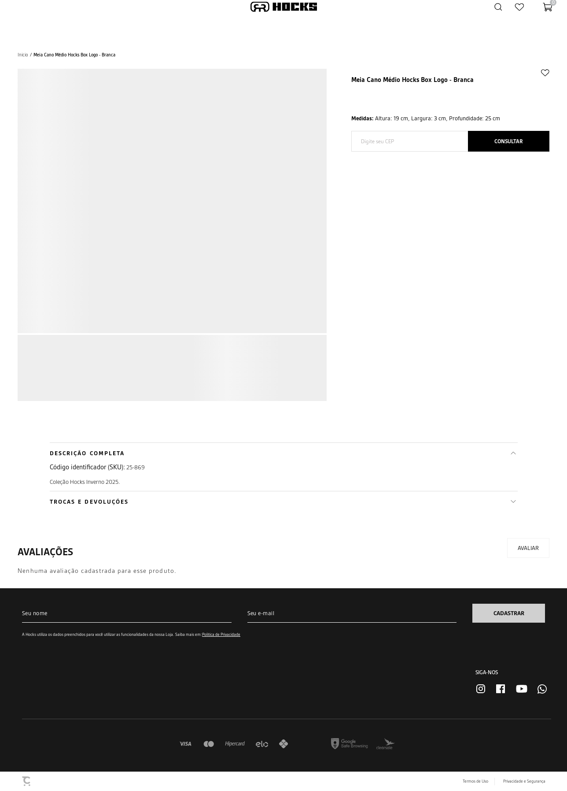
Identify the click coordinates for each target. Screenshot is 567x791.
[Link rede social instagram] (480, 688)
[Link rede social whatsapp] (542, 689)
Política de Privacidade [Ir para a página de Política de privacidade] (221, 634)
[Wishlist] (519, 7)
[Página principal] (283, 7)
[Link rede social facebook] (500, 688)
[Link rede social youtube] (521, 688)
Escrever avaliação (528, 548)
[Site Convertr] (27, 781)
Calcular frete (508, 141)
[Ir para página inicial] (23, 55)
